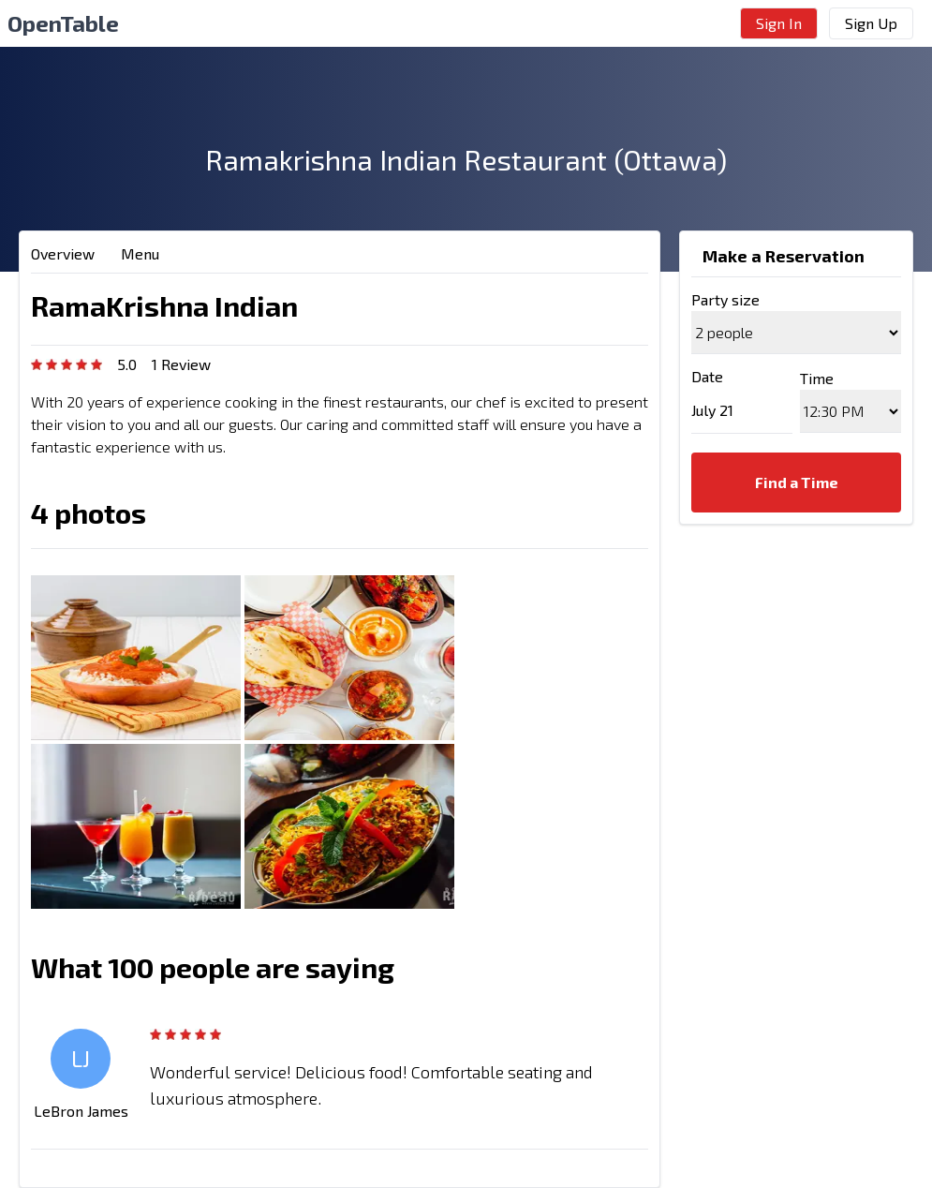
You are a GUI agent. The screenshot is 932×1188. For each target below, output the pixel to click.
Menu (140, 253)
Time (817, 378)
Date (707, 376)
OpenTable (63, 23)
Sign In (779, 23)
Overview (63, 253)
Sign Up (871, 23)
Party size (725, 299)
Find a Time (796, 482)
